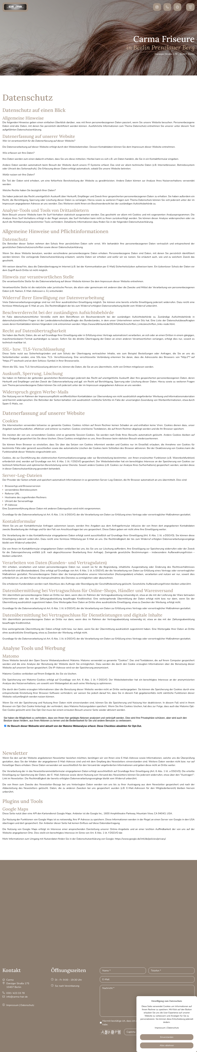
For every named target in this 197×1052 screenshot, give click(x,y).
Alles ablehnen (167, 1045)
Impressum (12, 1005)
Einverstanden (166, 1037)
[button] (177, 7)
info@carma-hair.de (17, 996)
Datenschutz (27, 1005)
